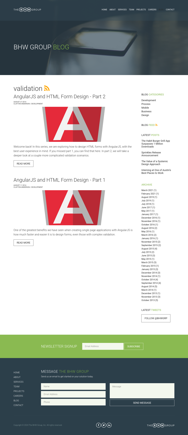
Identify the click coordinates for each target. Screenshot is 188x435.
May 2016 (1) (147, 231)
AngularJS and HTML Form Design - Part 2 (59, 97)
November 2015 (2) (150, 242)
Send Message (142, 402)
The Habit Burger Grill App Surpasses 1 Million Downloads (155, 143)
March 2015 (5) (148, 262)
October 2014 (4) (149, 279)
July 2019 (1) (147, 200)
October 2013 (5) (149, 300)
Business (146, 111)
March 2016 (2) (148, 235)
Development (148, 100)
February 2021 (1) (150, 193)
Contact (170, 10)
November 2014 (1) (150, 276)
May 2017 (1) (147, 211)
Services (122, 10)
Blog (161, 10)
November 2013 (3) (150, 296)
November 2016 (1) (150, 221)
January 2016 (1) (149, 238)
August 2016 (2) (149, 228)
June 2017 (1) (148, 207)
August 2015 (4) (149, 248)
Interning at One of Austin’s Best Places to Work (156, 171)
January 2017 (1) (149, 214)
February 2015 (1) (150, 266)
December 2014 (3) (150, 272)
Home (104, 10)
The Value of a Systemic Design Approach (154, 163)
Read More (23, 163)
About (112, 10)
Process (145, 104)
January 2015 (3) (149, 269)
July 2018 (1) (147, 204)
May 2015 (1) (147, 259)
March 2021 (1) (148, 190)
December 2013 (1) (150, 293)
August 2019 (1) (149, 197)
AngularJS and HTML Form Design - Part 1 (59, 180)
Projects (141, 10)
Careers (152, 10)
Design (145, 115)
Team (131, 10)
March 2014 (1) (148, 290)
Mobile (145, 107)
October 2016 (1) (149, 224)
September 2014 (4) (151, 283)
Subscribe (133, 346)
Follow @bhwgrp (156, 318)
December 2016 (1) (150, 217)
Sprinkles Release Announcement (151, 154)
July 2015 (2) (147, 252)
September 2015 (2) (151, 245)
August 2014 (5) (149, 286)
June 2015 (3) (148, 255)
